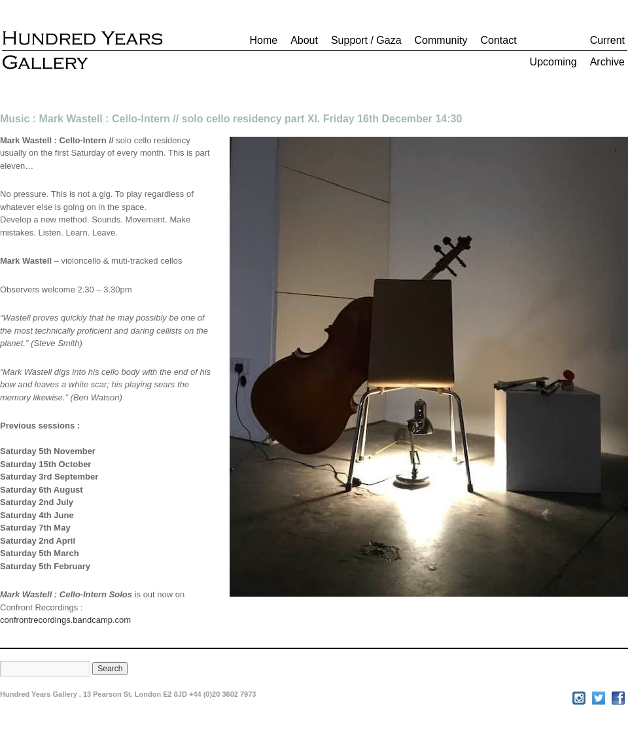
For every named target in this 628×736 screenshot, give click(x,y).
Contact (498, 40)
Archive (607, 61)
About (304, 40)
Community (441, 40)
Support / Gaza (366, 40)
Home (263, 40)
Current (607, 40)
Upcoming (553, 61)
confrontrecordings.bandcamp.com (65, 620)
